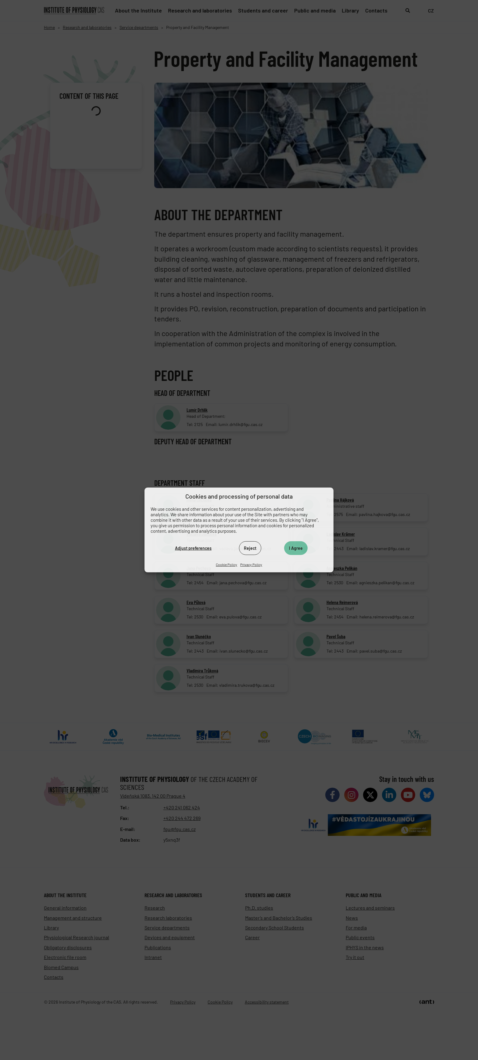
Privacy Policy (251, 564)
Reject (250, 547)
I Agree (296, 547)
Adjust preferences (193, 547)
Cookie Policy (226, 564)
